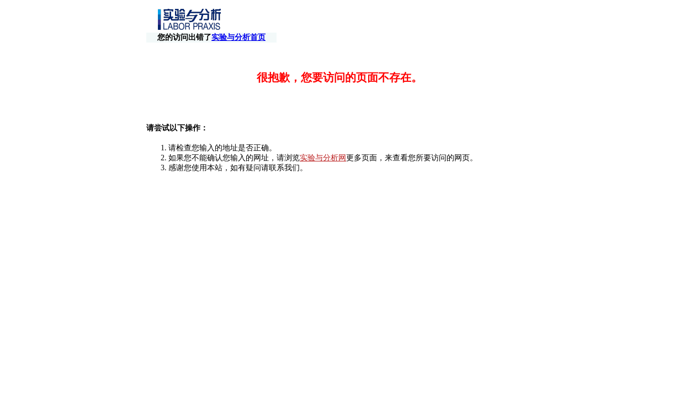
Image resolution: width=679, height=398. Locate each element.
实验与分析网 (323, 148)
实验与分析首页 (495, 20)
